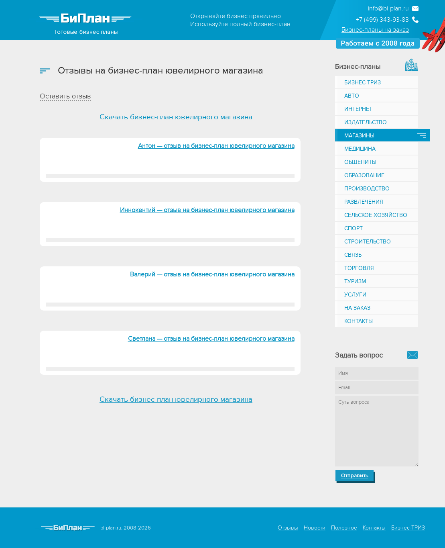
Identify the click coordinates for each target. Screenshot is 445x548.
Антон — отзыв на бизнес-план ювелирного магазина (216, 146)
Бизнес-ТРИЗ (362, 82)
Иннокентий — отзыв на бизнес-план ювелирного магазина (207, 210)
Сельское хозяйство (375, 215)
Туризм (355, 281)
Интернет (358, 109)
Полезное (344, 527)
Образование (364, 175)
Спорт (353, 228)
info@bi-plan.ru (388, 8)
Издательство (365, 122)
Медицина (360, 148)
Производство (367, 188)
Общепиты (360, 162)
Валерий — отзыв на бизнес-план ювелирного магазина (212, 274)
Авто (351, 95)
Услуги (355, 294)
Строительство (367, 241)
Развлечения (363, 201)
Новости (314, 527)
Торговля (359, 268)
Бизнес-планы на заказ (375, 30)
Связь (353, 255)
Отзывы (288, 527)
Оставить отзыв (65, 96)
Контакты (358, 321)
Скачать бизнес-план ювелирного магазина (176, 117)
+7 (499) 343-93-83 (382, 20)
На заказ (357, 308)
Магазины (359, 135)
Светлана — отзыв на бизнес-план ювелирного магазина (211, 339)
